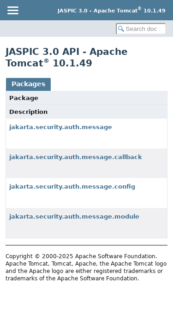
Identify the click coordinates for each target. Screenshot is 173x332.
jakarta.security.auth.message (60, 127)
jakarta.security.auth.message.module (74, 216)
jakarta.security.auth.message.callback (75, 157)
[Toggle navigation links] (12, 10)
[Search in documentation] (141, 29)
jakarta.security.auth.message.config (72, 186)
